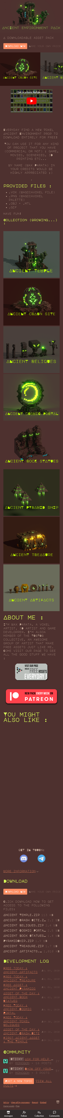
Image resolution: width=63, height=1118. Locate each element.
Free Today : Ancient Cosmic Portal (17, 1009)
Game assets (8, 1106)
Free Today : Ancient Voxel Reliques (16, 1021)
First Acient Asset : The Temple (21, 1040)
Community (54, 1114)
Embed (43, 1102)
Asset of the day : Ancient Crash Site (21, 1031)
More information (20, 871)
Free (17, 1106)
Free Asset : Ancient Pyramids (19, 987)
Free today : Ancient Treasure (19, 978)
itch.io (6, 1102)
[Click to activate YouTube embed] (32, 101)
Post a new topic (18, 1081)
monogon (22, 1063)
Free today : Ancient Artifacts (20, 970)
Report (35, 1102)
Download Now (15, 46)
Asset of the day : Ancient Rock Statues (21, 997)
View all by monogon (20, 1102)
